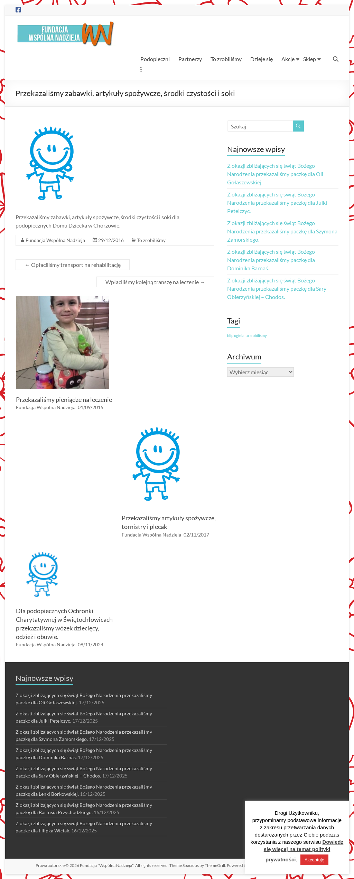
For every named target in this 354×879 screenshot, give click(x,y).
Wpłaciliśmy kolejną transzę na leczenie (155, 282)
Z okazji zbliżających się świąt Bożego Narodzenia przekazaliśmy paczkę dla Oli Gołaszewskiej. (275, 173)
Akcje (288, 59)
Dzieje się (261, 59)
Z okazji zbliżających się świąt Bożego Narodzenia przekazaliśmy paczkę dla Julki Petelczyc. (277, 202)
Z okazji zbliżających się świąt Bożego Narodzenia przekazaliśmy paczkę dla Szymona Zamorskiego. (282, 231)
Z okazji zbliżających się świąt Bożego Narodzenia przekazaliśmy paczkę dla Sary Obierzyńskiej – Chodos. (276, 288)
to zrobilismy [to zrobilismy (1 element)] (256, 335)
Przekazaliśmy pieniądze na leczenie (64, 399)
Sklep (309, 59)
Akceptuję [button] (314, 859)
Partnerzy (190, 59)
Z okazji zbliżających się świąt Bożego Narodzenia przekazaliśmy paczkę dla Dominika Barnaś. (271, 259)
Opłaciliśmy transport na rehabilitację (73, 264)
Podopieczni (155, 59)
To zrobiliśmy (226, 59)
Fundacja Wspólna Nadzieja (55, 240)
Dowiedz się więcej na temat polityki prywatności (304, 850)
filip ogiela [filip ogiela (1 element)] (235, 335)
